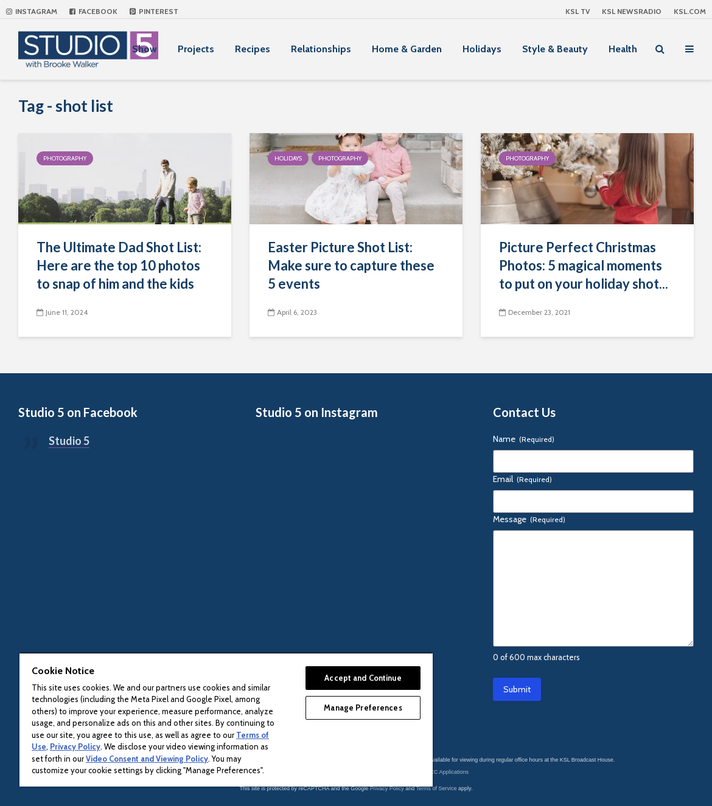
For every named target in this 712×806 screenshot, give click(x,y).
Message (529, 519)
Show (144, 49)
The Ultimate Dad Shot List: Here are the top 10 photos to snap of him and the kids (119, 265)
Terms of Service (436, 788)
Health (623, 49)
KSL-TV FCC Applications (437, 772)
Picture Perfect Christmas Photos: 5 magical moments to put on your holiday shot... (583, 265)
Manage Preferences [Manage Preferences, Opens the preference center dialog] (363, 707)
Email (522, 479)
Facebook (93, 11)
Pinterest (154, 11)
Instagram (31, 11)
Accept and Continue (362, 678)
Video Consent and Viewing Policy (147, 758)
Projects (196, 49)
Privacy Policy (387, 788)
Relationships (321, 49)
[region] (226, 719)
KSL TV (577, 11)
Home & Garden (407, 49)
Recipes (252, 49)
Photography (64, 158)
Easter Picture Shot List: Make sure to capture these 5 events (351, 265)
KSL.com (690, 11)
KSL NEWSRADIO (631, 11)
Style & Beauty (555, 49)
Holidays (481, 49)
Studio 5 (69, 440)
